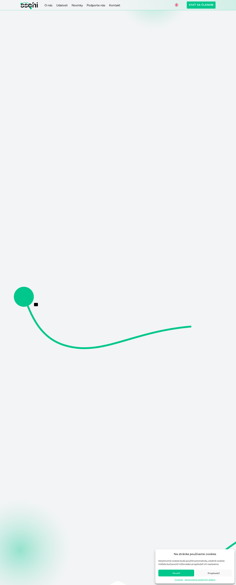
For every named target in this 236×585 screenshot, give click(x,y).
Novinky (77, 5)
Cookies (179, 579)
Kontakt (114, 5)
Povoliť (176, 573)
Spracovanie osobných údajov (200, 579)
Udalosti (62, 5)
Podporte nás (96, 5)
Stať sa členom (201, 4)
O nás (48, 5)
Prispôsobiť (214, 573)
